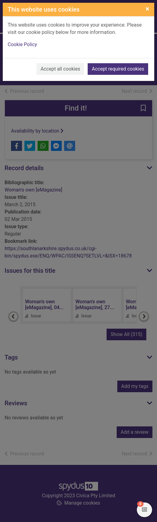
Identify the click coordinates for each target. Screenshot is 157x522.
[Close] (147, 8)
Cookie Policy (22, 44)
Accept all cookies (60, 69)
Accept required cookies (118, 69)
